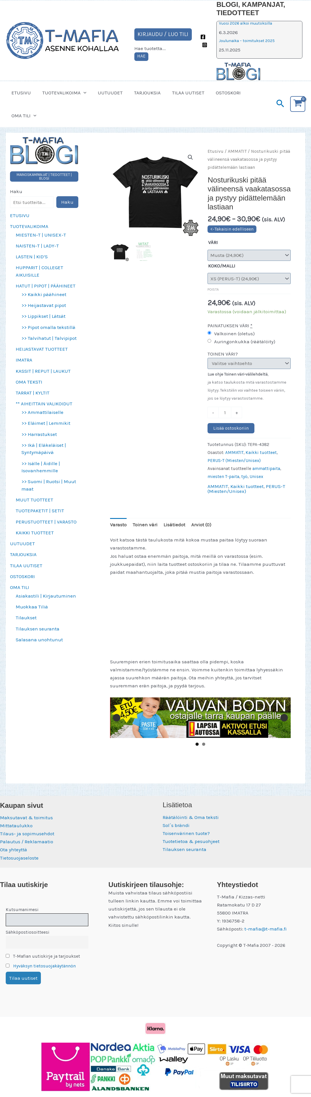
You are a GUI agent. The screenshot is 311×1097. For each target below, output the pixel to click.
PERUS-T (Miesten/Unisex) (234, 460)
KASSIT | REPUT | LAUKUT (43, 371)
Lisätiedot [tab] (174, 524)
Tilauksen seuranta (37, 629)
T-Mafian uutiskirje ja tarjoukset (43, 956)
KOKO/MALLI (221, 266)
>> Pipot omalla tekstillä (48, 327)
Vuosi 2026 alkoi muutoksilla (245, 23)
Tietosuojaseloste (19, 858)
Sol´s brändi (176, 825)
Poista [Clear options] (213, 289)
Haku (16, 191)
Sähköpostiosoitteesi (27, 932)
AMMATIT (237, 151)
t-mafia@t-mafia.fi (265, 929)
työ (244, 476)
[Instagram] (204, 44)
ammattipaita (266, 468)
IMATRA (24, 360)
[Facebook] (203, 36)
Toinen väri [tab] (145, 524)
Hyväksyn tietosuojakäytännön (44, 966)
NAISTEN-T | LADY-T (37, 246)
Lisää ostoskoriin (231, 428)
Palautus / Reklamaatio (26, 841)
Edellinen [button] (116, 717)
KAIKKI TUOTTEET (35, 532)
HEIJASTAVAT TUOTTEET (42, 349)
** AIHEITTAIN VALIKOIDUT (44, 403)
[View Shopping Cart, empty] (297, 104)
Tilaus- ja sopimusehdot (27, 833)
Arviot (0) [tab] (201, 524)
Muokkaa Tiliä (32, 607)
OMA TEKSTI (29, 382)
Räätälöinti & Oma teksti (191, 817)
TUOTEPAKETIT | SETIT (40, 510)
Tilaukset (26, 617)
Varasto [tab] (118, 524)
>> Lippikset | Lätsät (43, 316)
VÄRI (213, 242)
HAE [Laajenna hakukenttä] (141, 56)
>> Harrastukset (39, 434)
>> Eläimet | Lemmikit (45, 423)
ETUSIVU (20, 93)
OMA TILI (23, 115)
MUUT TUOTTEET (34, 500)
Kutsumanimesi (22, 909)
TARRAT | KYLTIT (32, 393)
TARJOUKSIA (141, 93)
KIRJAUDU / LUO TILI (162, 34)
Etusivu (216, 151)
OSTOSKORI (218, 93)
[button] (81, 92)
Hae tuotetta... (150, 48)
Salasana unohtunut (39, 639)
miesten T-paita (223, 476)
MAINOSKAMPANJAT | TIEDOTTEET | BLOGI (44, 176)
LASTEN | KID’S (32, 256)
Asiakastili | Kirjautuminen (46, 596)
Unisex (256, 476)
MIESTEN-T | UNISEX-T (41, 235)
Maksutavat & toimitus (26, 817)
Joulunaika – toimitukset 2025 (247, 40)
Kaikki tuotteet (261, 452)
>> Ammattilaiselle (42, 412)
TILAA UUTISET (180, 93)
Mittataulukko (16, 825)
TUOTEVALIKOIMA (62, 92)
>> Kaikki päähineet (43, 294)
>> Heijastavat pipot (43, 305)
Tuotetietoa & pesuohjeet (191, 841)
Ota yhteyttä (13, 849)
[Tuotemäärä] (224, 412)
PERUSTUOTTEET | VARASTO (46, 522)
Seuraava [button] (284, 717)
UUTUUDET (105, 93)
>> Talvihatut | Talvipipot (49, 338)
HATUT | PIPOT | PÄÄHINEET (45, 286)
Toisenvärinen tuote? (186, 833)
